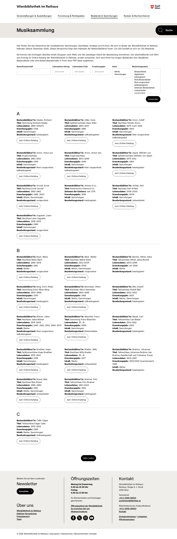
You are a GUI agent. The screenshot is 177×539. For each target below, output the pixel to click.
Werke (121, 71)
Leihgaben (142, 516)
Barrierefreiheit (81, 534)
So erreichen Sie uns (80, 508)
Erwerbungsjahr (98, 66)
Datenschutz (67, 534)
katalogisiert (146, 77)
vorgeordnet (146, 93)
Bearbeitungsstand (140, 66)
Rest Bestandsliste (146, 79)
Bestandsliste (146, 71)
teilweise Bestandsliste (146, 87)
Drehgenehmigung (127, 516)
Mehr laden (88, 458)
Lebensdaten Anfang (61, 66)
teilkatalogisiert (146, 85)
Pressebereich (23, 516)
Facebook (73, 517)
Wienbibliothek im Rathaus (37, 6)
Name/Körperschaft (25, 66)
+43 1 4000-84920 (127, 508)
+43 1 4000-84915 (127, 498)
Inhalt (114, 66)
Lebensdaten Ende (80, 66)
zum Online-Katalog (28, 140)
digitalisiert (146, 74)
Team (19, 519)
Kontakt (122, 511)
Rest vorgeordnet (146, 82)
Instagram (85, 517)
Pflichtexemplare (127, 519)
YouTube (91, 517)
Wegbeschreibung (79, 511)
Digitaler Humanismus (27, 513)
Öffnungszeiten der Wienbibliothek (86, 506)
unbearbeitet (146, 90)
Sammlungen (121, 74)
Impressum (55, 534)
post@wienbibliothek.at (130, 500)
